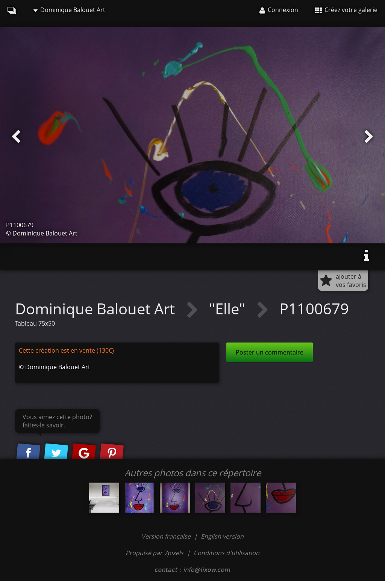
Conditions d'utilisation (226, 553)
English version (222, 536)
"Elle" (229, 308)
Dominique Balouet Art (69, 10)
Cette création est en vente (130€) (66, 350)
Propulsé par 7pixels (154, 553)
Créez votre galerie (346, 10)
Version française (166, 536)
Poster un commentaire (269, 352)
